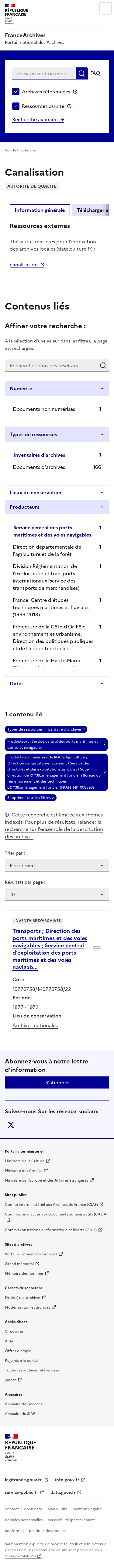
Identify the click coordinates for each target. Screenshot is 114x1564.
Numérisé (21, 388)
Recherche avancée (34, 119)
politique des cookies (47, 1530)
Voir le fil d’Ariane (20, 150)
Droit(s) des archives (22, 1297)
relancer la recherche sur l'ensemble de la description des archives (54, 829)
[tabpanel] (57, 251)
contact (12, 1509)
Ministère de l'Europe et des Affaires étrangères (46, 1180)
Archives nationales (35, 1025)
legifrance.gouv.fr (24, 1480)
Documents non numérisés (44, 409)
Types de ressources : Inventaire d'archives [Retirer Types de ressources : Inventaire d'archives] (44, 729)
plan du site (57, 1509)
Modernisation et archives (27, 1307)
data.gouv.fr (63, 1492)
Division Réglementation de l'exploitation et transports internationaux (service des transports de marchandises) (46, 577)
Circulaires (14, 1331)
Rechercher (82, 73)
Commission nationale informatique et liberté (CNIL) (51, 1230)
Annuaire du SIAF (20, 1413)
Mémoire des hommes (24, 1273)
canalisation (24, 264)
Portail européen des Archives (31, 1254)
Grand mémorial (19, 1264)
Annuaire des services (23, 1404)
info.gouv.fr (67, 1480)
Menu (105, 8)
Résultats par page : (25, 882)
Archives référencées (46, 91)
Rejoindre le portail (22, 1360)
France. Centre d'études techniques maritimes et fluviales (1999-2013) (51, 607)
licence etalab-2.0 (20, 1556)
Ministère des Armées (23, 1170)
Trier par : (15, 853)
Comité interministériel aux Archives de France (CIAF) (51, 1204)
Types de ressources (33, 434)
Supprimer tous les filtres (29, 797)
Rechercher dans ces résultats (103, 365)
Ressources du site (43, 106)
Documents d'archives (39, 467)
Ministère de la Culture (24, 1161)
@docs (10, 1380)
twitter (11, 1125)
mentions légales (87, 1509)
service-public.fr (21, 1492)
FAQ (95, 73)
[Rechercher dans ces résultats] (51, 365)
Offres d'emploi (19, 1351)
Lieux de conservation (35, 492)
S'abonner (57, 1082)
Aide (9, 1341)
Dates (16, 683)
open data (33, 1509)
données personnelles (24, 1520)
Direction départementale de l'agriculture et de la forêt (47, 550)
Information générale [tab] (40, 210)
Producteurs (24, 507)
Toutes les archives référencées (32, 1370)
